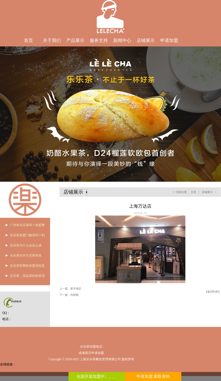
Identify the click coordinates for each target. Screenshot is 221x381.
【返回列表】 (213, 291)
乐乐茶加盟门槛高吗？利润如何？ (24, 237)
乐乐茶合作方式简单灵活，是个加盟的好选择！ (22, 257)
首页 (28, 40)
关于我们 (52, 40)
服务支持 (99, 40)
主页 (193, 192)
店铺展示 (146, 40)
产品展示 (75, 40)
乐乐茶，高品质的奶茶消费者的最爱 (24, 277)
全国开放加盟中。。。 (96, 376)
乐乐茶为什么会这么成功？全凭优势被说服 (22, 247)
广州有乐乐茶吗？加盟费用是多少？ (24, 226)
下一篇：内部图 (69, 294)
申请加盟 (169, 40)
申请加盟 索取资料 (153, 376)
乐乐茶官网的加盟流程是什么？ (24, 267)
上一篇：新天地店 (70, 288)
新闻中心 (122, 40)
